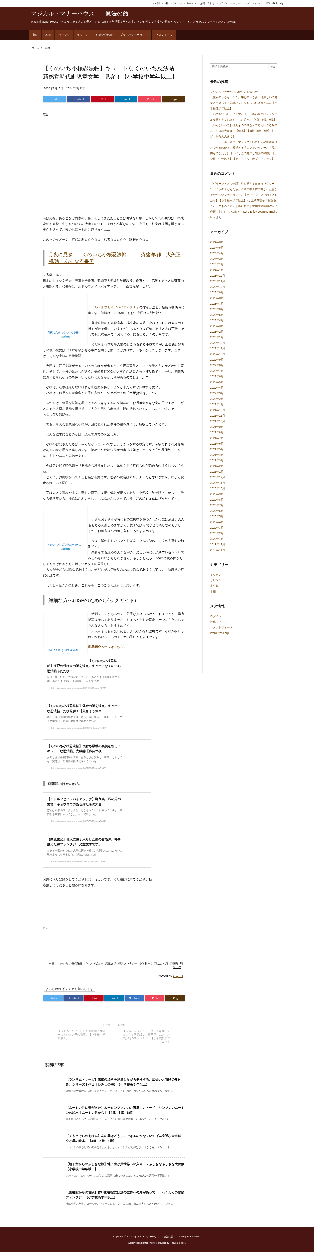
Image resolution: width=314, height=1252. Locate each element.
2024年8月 (216, 242)
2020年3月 (216, 527)
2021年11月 (217, 415)
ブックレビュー (94, 963)
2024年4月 (216, 253)
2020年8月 (216, 499)
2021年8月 (216, 432)
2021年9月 (216, 426)
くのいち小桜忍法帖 (70, 963)
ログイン (215, 616)
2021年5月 (216, 449)
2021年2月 (216, 466)
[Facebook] (78, 99)
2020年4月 (216, 522)
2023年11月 (217, 281)
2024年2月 (216, 264)
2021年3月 (216, 460)
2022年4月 (216, 387)
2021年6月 (216, 443)
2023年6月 (216, 309)
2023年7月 (216, 303)
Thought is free (177, 1243)
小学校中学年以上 (150, 963)
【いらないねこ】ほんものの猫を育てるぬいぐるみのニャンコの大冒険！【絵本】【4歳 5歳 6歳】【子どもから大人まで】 (243, 131)
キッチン (191, 3)
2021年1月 (216, 471)
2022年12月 (217, 342)
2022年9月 (216, 359)
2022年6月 (216, 376)
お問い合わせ (207, 3)
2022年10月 (217, 354)
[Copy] (173, 99)
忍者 (166, 963)
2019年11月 (217, 550)
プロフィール (254, 3)
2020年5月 (216, 516)
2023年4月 (216, 320)
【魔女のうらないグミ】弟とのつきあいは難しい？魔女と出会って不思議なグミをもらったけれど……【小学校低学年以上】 (243, 103)
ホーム (35, 47)
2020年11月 (217, 482)
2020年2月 (216, 533)
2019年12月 (217, 544)
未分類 (214, 585)
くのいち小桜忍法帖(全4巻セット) (65, 544)
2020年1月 (216, 538)
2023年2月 (216, 331)
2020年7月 (216, 505)
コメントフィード (221, 627)
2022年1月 (216, 404)
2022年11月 (217, 348)
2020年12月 (217, 477)
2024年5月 (216, 247)
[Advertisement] (116, 127)
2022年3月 (216, 393)
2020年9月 (216, 494)
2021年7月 (216, 438)
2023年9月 (216, 292)
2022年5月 (216, 382)
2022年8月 (216, 365)
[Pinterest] (102, 99)
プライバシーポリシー (231, 3)
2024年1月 (216, 270)
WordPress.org (219, 633)
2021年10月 (217, 421)
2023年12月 (217, 275)
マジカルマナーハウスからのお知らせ (234, 91)
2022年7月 (216, 370)
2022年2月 (216, 398)
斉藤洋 (174, 963)
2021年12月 (217, 410)
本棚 (166, 3)
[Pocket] (149, 99)
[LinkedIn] (126, 99)
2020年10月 (217, 488)
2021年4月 (216, 454)
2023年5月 (216, 314)
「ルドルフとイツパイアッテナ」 (115, 307)
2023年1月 (216, 337)
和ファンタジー (128, 963)
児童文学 (110, 963)
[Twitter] (54, 99)
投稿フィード (218, 621)
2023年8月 (216, 298)
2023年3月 (216, 326)
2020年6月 (216, 510)
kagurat (178, 976)
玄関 (157, 3)
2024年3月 (216, 258)
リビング (177, 3)
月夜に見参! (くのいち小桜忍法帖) (65, 332)
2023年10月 (217, 286)
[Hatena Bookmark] (134, 998)
